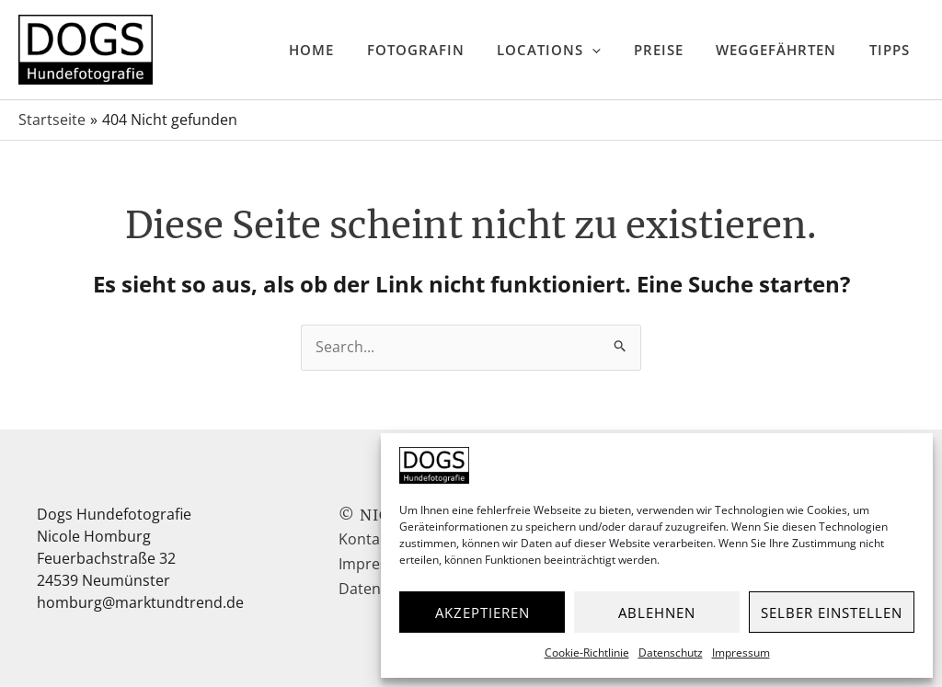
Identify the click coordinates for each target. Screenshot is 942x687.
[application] (643, 49)
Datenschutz (670, 652)
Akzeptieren (482, 612)
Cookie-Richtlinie (587, 652)
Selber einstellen (831, 612)
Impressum (741, 652)
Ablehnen (656, 612)
